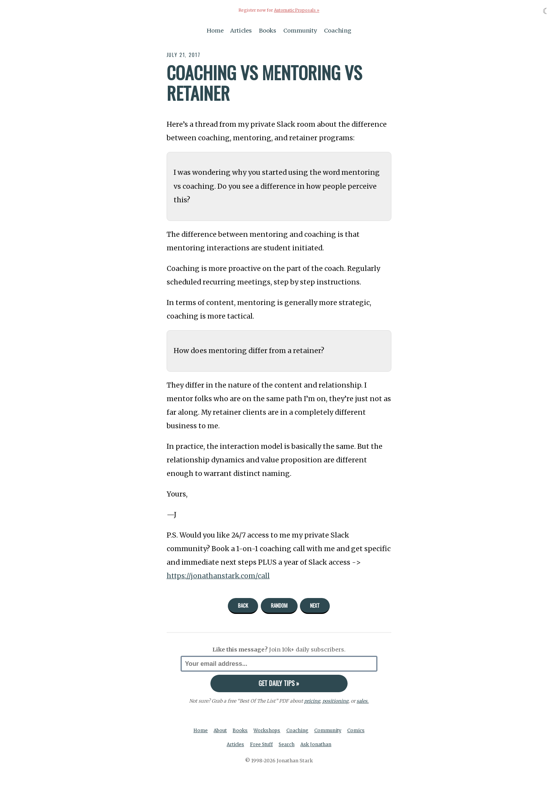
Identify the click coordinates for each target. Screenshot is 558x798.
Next (315, 605)
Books (267, 30)
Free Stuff (261, 745)
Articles (241, 30)
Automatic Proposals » (296, 10)
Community (300, 30)
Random (279, 605)
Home (215, 30)
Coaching (337, 30)
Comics (357, 730)
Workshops (267, 730)
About (219, 730)
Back (243, 605)
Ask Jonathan (317, 745)
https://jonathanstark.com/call (219, 576)
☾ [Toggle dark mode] (546, 11)
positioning (335, 701)
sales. (362, 701)
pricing (312, 701)
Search (287, 745)
